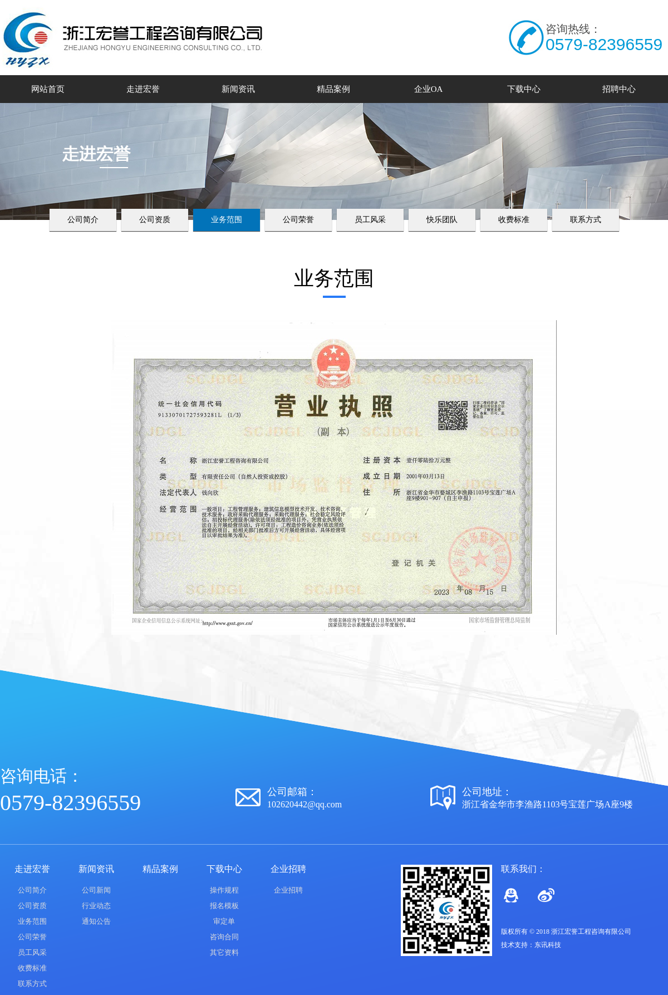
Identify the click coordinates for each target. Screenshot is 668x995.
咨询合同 (224, 937)
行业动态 (96, 905)
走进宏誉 (143, 89)
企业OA (428, 89)
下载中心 (524, 89)
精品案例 (333, 89)
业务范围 (226, 219)
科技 (554, 945)
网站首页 (48, 89)
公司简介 (83, 219)
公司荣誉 (298, 219)
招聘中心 (619, 89)
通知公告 (96, 921)
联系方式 (585, 219)
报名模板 (224, 905)
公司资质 (154, 219)
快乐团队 (442, 219)
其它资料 (224, 952)
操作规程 (224, 890)
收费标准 (513, 219)
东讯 (541, 945)
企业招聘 (288, 890)
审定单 (224, 921)
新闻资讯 (238, 89)
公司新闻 (96, 890)
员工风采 (370, 219)
